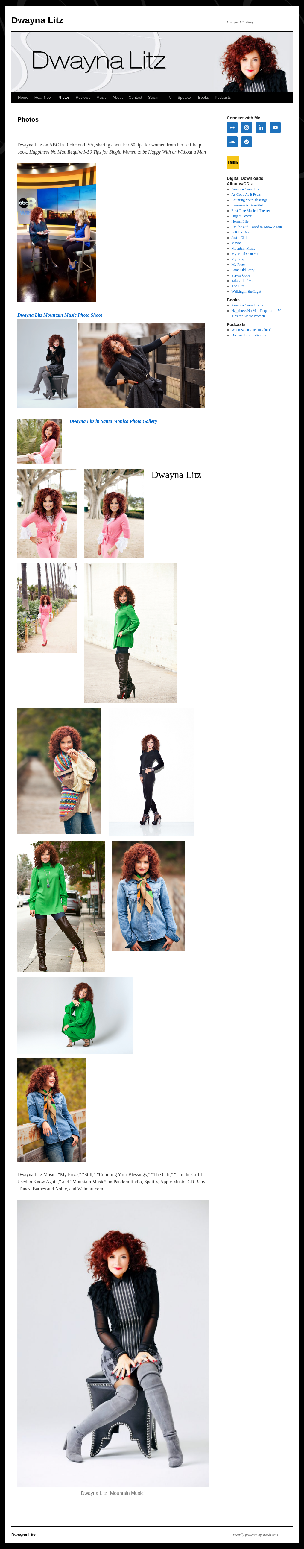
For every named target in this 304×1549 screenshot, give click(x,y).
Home (23, 97)
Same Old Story (243, 270)
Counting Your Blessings (249, 200)
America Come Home (247, 189)
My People (239, 259)
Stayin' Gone (241, 275)
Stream (154, 97)
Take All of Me (242, 281)
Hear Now (43, 97)
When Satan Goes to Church (252, 330)
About (118, 97)
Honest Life (240, 221)
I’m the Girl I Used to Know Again (257, 227)
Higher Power (242, 216)
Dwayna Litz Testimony (249, 335)
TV (169, 97)
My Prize (238, 264)
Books (203, 97)
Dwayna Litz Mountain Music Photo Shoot (59, 315)
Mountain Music (244, 248)
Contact (135, 97)
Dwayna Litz (37, 20)
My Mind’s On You (245, 254)
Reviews (83, 97)
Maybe (236, 243)
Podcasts (223, 97)
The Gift (238, 286)
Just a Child (240, 238)
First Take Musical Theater (251, 211)
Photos (63, 97)
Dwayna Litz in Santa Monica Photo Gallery (113, 421)
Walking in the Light (246, 291)
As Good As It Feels (246, 194)
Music (101, 97)
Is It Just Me (241, 232)
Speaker (184, 97)
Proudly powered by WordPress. (256, 1535)
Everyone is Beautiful (247, 205)
